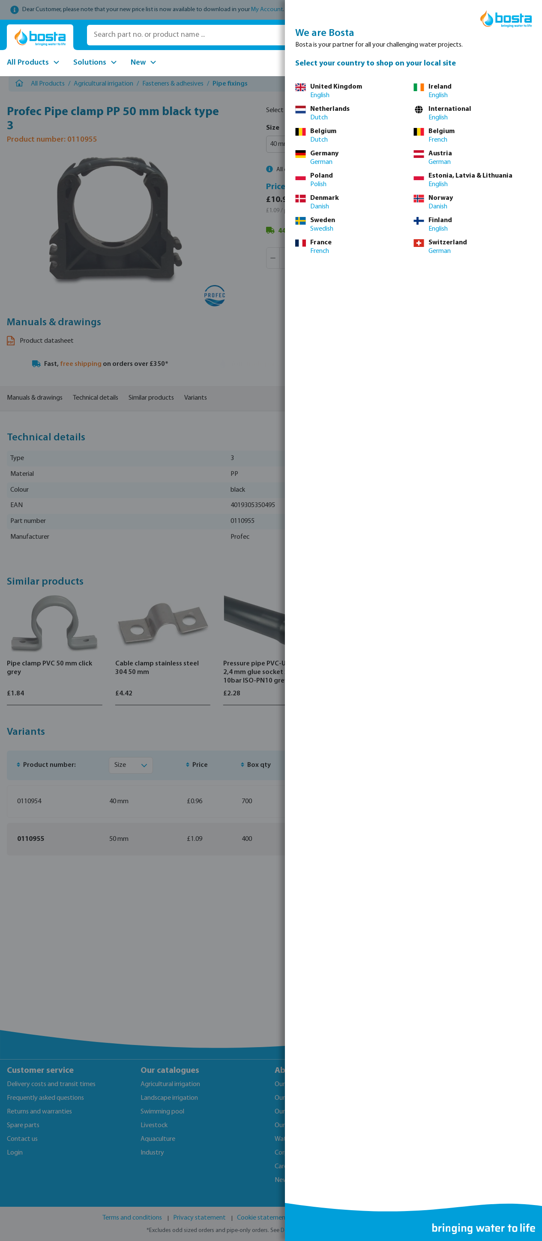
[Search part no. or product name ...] (209, 35)
